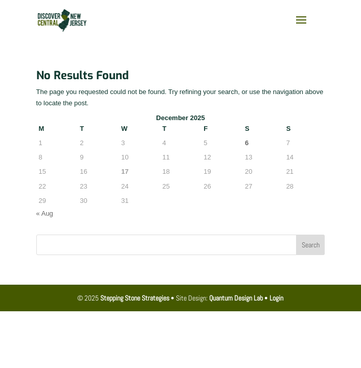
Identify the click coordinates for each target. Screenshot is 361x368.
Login (276, 298)
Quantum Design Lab (236, 298)
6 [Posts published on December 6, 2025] (247, 143)
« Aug (44, 213)
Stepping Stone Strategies (134, 298)
